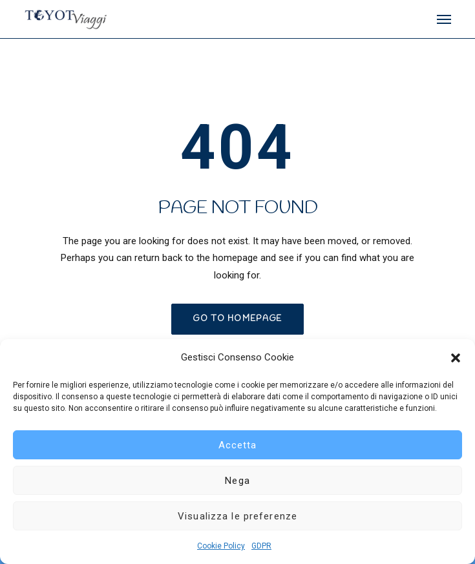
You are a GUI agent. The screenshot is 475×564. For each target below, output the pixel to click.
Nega (237, 480)
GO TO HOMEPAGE (237, 318)
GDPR (261, 545)
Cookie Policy (221, 545)
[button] (455, 357)
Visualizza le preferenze (237, 516)
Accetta (237, 445)
